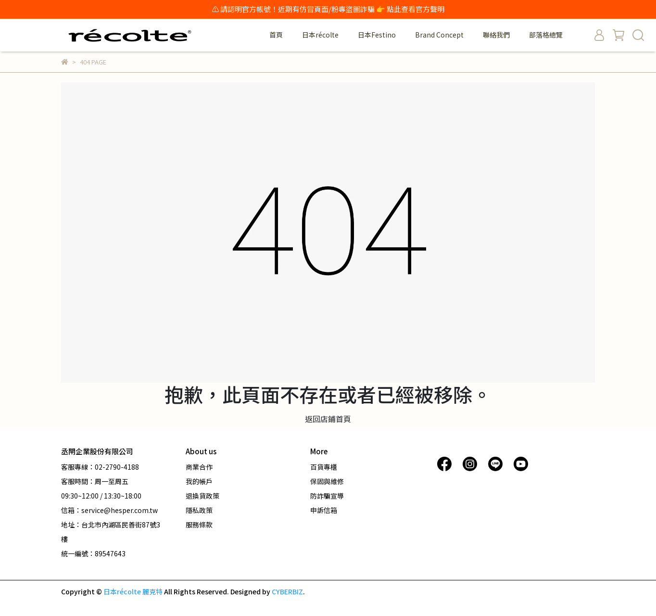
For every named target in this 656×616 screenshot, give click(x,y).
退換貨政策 (202, 495)
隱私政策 (199, 510)
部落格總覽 (546, 34)
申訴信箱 (323, 510)
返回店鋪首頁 (328, 418)
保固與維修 (327, 481)
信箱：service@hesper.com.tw (109, 510)
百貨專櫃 (323, 467)
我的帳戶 (199, 481)
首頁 (276, 34)
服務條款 (199, 524)
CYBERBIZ (287, 591)
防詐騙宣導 (327, 495)
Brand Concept (439, 34)
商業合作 (199, 467)
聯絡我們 (496, 34)
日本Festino (377, 34)
